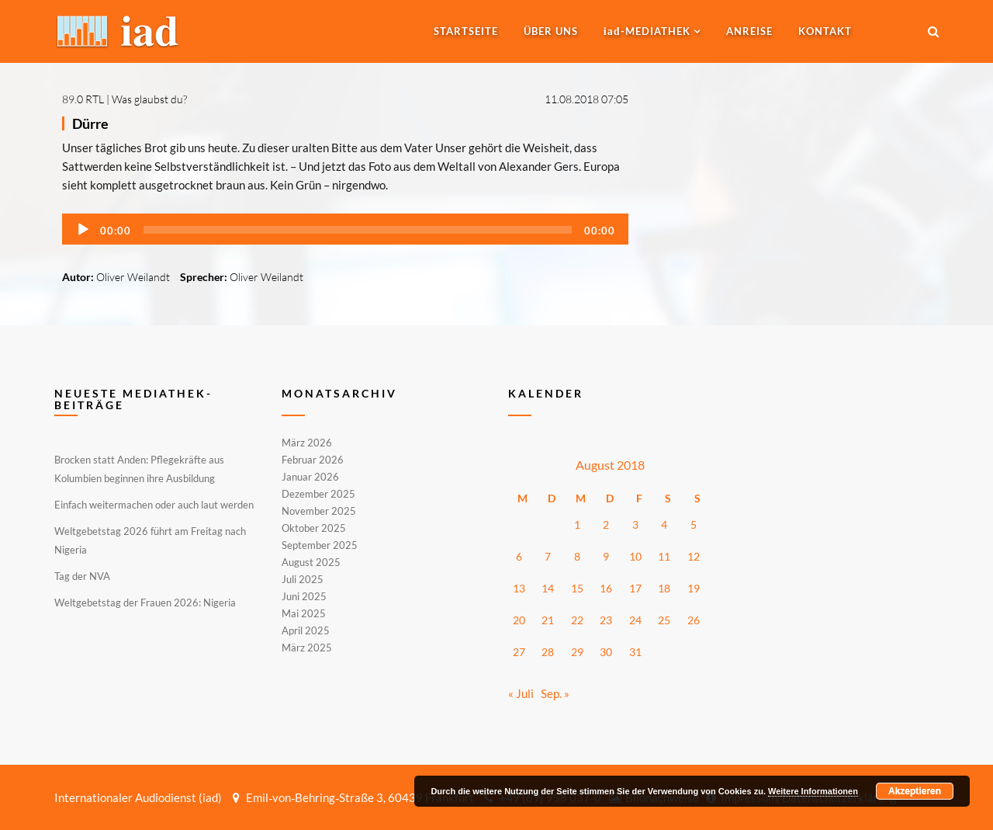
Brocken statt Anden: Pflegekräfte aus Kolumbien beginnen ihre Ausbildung (139, 468)
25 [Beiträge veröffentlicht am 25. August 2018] (664, 620)
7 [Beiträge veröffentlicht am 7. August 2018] (548, 556)
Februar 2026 (313, 459)
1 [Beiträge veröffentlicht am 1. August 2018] (577, 524)
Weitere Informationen (813, 791)
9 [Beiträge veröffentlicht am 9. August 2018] (606, 556)
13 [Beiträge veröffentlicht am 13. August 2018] (519, 588)
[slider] (358, 230)
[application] (345, 229)
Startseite (466, 31)
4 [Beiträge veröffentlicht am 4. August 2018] (664, 524)
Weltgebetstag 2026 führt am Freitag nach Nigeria (150, 540)
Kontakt (825, 31)
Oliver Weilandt (133, 276)
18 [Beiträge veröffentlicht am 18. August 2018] (664, 588)
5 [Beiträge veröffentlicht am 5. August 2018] (693, 524)
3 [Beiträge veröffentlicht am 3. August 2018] (635, 524)
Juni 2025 (304, 596)
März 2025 (307, 646)
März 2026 (307, 443)
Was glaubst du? (149, 99)
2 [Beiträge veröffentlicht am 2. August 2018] (606, 524)
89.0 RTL (83, 99)
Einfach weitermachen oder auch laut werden (154, 504)
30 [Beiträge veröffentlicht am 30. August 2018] (606, 651)
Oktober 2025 (314, 528)
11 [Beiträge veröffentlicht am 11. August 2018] (664, 556)
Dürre (90, 123)
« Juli (521, 693)
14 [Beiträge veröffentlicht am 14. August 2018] (547, 588)
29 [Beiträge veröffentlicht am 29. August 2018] (577, 651)
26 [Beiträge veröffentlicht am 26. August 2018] (693, 620)
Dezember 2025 (318, 494)
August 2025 (311, 562)
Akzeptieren (914, 791)
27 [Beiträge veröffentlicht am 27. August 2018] (519, 651)
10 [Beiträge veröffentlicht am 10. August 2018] (635, 556)
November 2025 (319, 511)
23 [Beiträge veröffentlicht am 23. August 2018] (606, 620)
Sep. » (555, 693)
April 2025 (306, 630)
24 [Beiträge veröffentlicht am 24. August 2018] (635, 620)
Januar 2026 (310, 477)
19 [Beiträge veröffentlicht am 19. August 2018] (693, 588)
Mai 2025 (304, 613)
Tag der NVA (82, 576)
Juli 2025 (303, 579)
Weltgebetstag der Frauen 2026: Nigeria (145, 602)
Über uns (551, 31)
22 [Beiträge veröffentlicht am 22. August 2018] (577, 620)
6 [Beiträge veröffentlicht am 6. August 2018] (519, 556)
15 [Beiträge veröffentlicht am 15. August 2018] (577, 588)
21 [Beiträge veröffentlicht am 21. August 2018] (547, 620)
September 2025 (320, 545)
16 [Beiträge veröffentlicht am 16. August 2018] (606, 588)
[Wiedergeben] (83, 230)
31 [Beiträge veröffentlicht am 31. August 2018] (635, 651)
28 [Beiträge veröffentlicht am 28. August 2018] (547, 651)
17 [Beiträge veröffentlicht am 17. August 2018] (635, 588)
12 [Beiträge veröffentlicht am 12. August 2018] (693, 556)
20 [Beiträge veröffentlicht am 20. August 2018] (519, 620)
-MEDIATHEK (647, 31)
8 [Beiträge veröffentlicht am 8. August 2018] (577, 556)
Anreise (749, 31)
